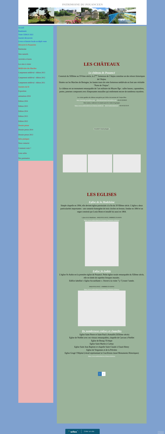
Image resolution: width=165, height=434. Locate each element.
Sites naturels (23, 54)
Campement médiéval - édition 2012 (31, 78)
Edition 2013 (23, 116)
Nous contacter (23, 143)
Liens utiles (22, 153)
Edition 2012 (23, 121)
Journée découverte (25, 38)
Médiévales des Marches (27, 68)
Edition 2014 (23, 111)
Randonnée (22, 31)
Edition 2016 (23, 101)
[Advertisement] (35, 207)
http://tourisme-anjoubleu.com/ (86, 100)
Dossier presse (23, 125)
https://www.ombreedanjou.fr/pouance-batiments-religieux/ (101, 220)
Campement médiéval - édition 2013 (31, 73)
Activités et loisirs (25, 59)
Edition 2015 (23, 106)
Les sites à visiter (24, 64)
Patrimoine (22, 49)
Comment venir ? (24, 148)
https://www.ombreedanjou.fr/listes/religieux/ (101, 356)
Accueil (21, 28)
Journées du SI (23, 87)
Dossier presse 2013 (25, 135)
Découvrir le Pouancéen (27, 45)
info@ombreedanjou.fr (111, 105)
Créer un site (89, 431)
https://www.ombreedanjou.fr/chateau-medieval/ (89, 105)
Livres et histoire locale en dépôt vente (32, 41)
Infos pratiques (23, 139)
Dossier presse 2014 (25, 130)
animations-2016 (24, 96)
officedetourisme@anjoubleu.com (106, 100)
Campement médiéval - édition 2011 (31, 83)
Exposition (22, 91)
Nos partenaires (24, 158)
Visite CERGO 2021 (25, 35)
